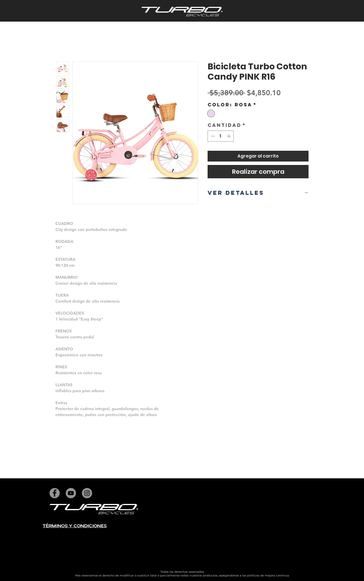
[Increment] (229, 136)
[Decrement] (212, 136)
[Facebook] (54, 493)
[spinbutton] (221, 136)
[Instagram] (87, 493)
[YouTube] (71, 493)
